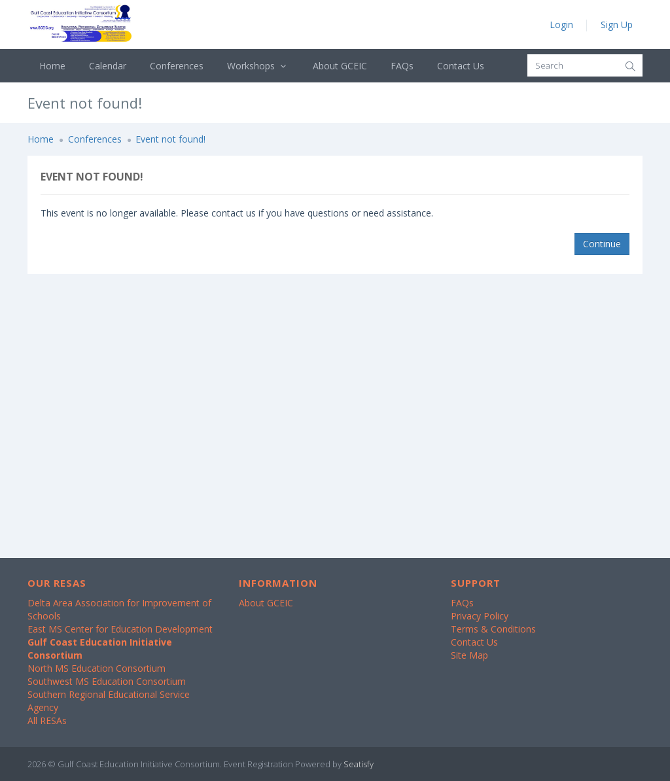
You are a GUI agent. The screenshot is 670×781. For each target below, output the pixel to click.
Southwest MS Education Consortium (106, 681)
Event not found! (170, 139)
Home (52, 66)
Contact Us (460, 66)
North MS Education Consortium (96, 668)
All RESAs (47, 720)
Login (561, 24)
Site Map (469, 655)
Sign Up (617, 24)
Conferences (176, 66)
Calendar (107, 66)
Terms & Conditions (493, 629)
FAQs (402, 66)
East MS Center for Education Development (120, 629)
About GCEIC (340, 66)
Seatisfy (359, 764)
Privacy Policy (479, 616)
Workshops (258, 66)
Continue (602, 243)
